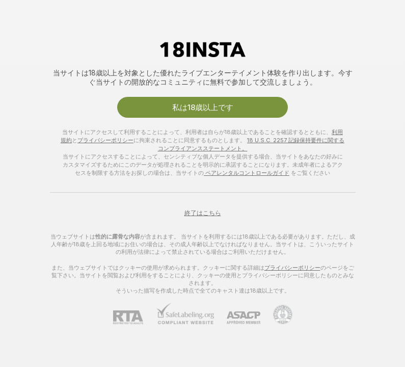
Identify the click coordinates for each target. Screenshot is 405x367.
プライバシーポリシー (105, 140)
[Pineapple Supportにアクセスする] (276, 314)
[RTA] (134, 317)
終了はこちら (202, 213)
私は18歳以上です (202, 107)
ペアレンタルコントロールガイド (246, 172)
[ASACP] (237, 317)
